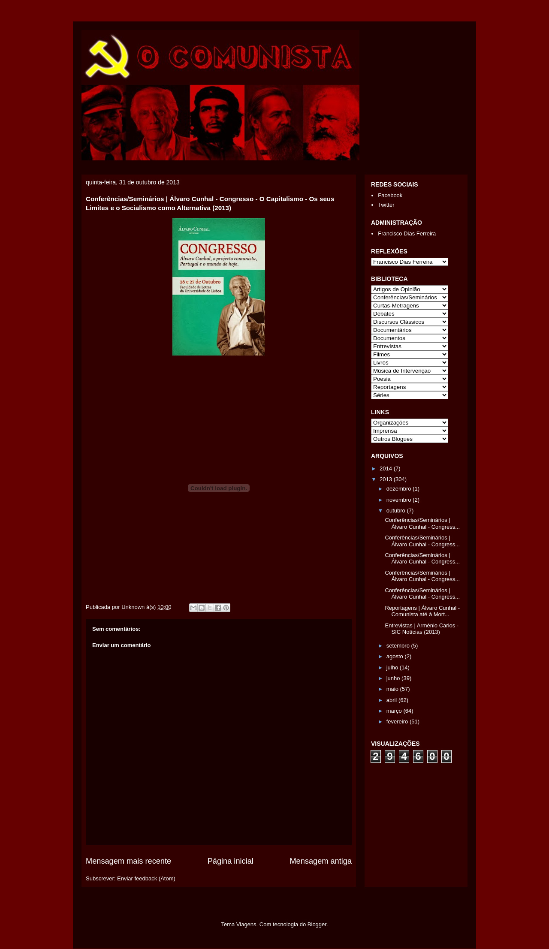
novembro (399, 500)
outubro (396, 510)
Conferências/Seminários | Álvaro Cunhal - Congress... (422, 523)
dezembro (399, 488)
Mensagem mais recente (128, 861)
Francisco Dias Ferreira (407, 233)
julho (393, 667)
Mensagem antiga (321, 861)
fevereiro (398, 721)
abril (392, 700)
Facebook (390, 195)
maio (393, 689)
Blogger (317, 924)
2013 (387, 479)
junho (393, 678)
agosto (395, 656)
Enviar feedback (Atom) (146, 878)
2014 (387, 468)
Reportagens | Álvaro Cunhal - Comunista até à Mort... (422, 611)
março (395, 711)
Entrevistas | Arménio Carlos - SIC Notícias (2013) (422, 629)
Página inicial (230, 861)
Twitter (386, 205)
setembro (398, 645)
